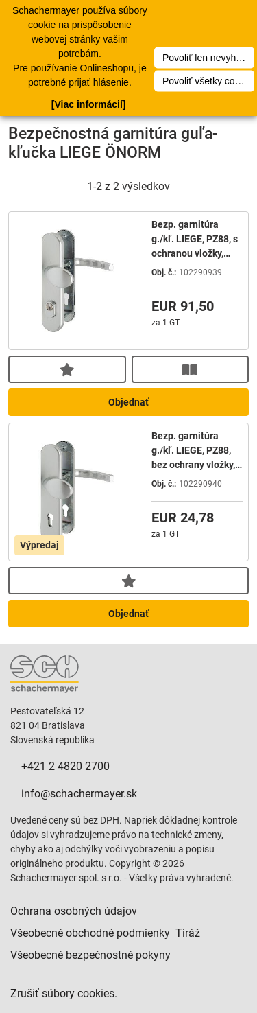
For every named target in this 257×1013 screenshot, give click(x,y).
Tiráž (187, 933)
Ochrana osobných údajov (73, 911)
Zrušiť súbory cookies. (63, 993)
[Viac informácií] (88, 103)
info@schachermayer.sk (79, 793)
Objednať (128, 402)
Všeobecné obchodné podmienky (90, 933)
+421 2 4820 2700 (65, 766)
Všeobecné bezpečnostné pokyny (90, 955)
